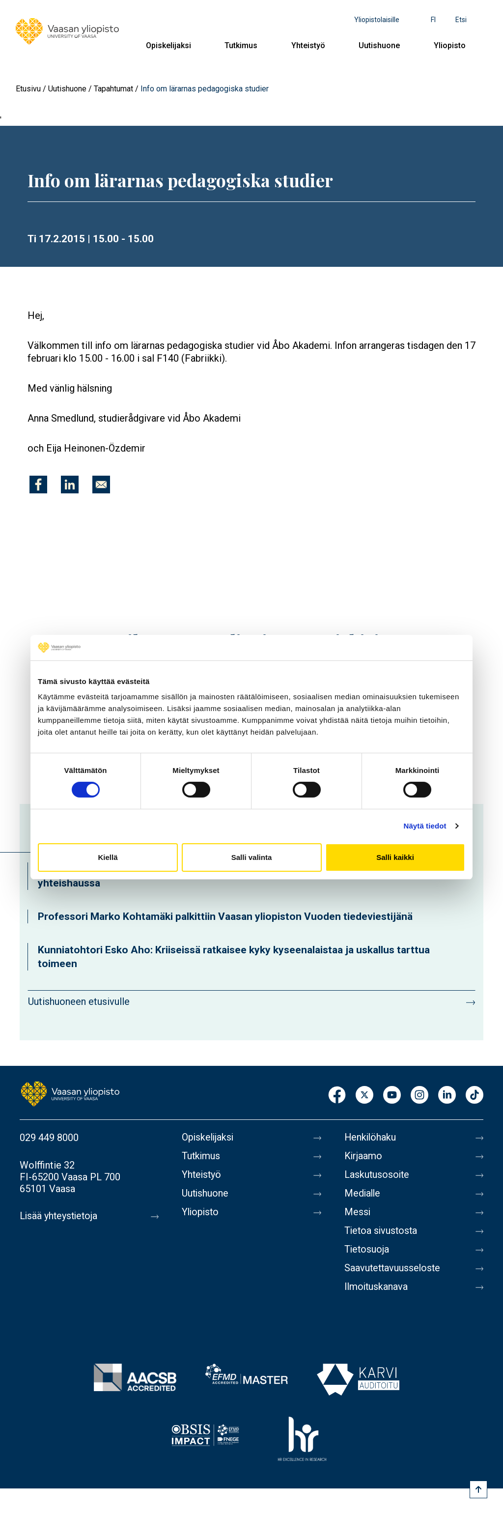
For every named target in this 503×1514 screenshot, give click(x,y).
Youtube (392, 1095)
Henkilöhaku (370, 1137)
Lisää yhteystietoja (60, 1216)
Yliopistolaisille (377, 20)
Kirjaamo (363, 1156)
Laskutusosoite (377, 1175)
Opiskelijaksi (168, 45)
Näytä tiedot (425, 826)
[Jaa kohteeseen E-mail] (101, 484)
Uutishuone (379, 45)
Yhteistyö (308, 45)
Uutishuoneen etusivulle (79, 1001)
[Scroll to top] (478, 1489)
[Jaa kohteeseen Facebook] (38, 484)
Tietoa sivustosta (381, 1231)
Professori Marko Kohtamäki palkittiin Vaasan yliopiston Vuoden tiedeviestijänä (225, 916)
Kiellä (107, 857)
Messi (357, 1212)
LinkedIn (447, 1095)
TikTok (474, 1095)
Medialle (363, 1194)
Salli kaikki (395, 857)
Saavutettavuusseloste (393, 1268)
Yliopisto (450, 45)
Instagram (419, 1095)
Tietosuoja (367, 1250)
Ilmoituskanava (376, 1287)
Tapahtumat (113, 88)
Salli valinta (251, 857)
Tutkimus (240, 45)
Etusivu (28, 88)
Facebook (337, 1095)
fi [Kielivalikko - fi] (433, 20)
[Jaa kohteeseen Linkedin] (70, 484)
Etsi (461, 20)
